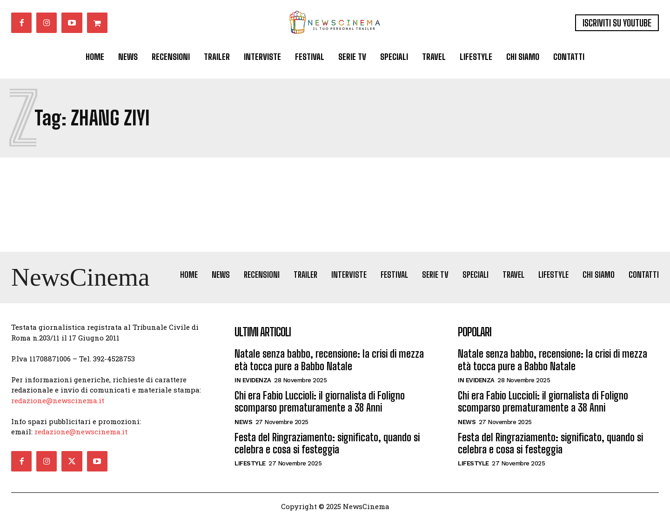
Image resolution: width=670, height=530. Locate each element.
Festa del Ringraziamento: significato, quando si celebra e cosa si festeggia (327, 453)
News (243, 431)
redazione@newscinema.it (57, 410)
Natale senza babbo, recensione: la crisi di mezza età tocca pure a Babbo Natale (329, 370)
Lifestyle (250, 473)
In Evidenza (252, 390)
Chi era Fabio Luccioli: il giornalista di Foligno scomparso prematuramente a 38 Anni (319, 411)
